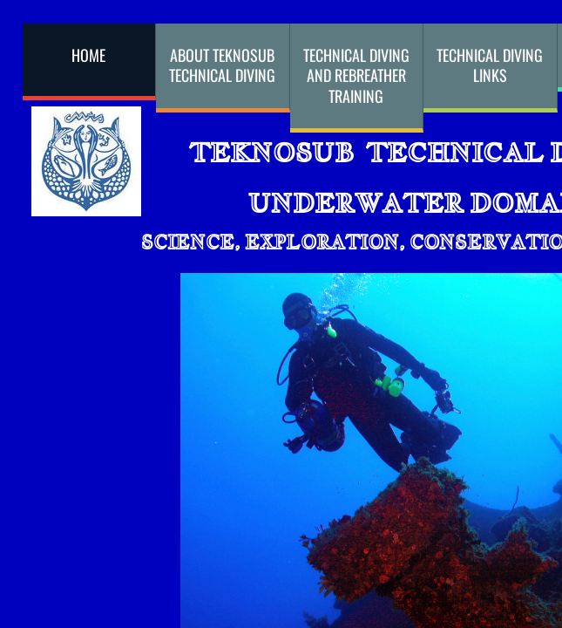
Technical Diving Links (490, 65)
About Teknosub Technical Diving (222, 65)
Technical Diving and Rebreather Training (356, 75)
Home (88, 55)
